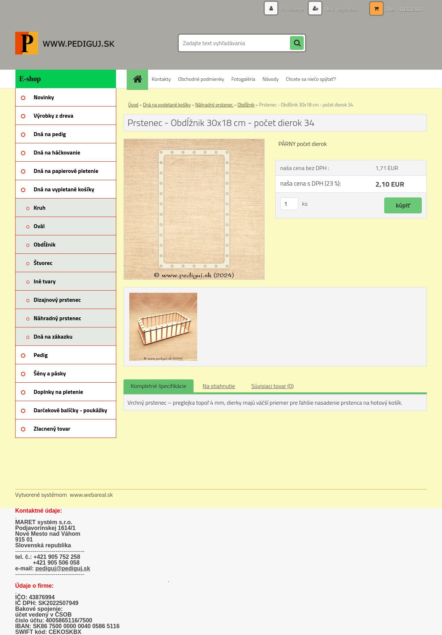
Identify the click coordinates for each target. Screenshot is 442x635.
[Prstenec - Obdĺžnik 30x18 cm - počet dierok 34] (194, 142)
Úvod (133, 104)
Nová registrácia (341, 9)
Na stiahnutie (219, 386)
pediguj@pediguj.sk (62, 568)
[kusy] (289, 203)
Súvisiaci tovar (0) (272, 386)
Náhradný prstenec (214, 104)
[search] (296, 43)
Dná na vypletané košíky (167, 104)
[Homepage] (139, 79)
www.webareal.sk (91, 494)
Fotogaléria (243, 79)
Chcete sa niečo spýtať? (311, 79)
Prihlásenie (292, 9)
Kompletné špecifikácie (158, 386)
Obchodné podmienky (201, 79)
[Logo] (64, 43)
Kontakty (161, 79)
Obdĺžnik (245, 104)
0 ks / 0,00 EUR (403, 9)
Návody (271, 79)
